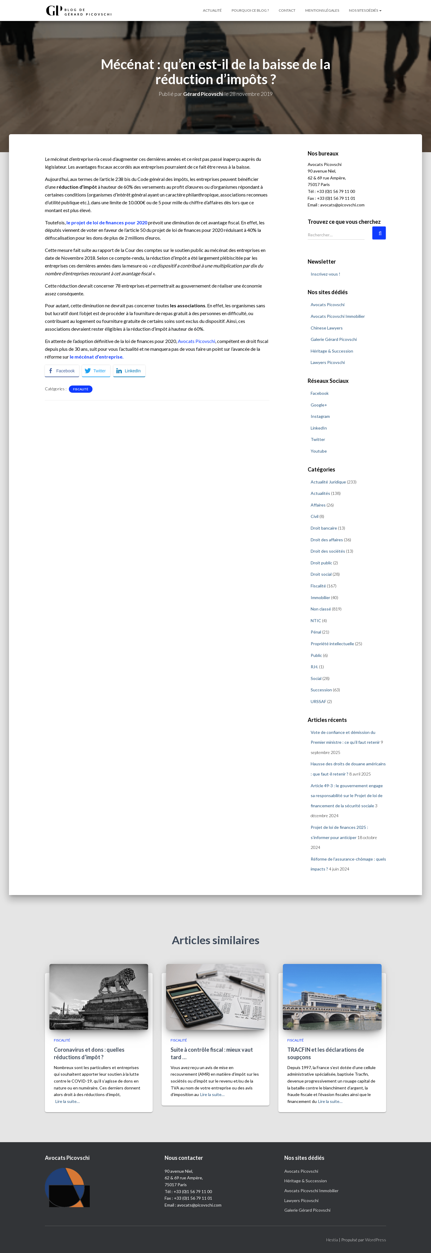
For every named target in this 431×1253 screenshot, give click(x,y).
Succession (321, 689)
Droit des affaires (327, 539)
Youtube (319, 451)
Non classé (321, 608)
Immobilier (320, 597)
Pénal (316, 631)
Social (316, 678)
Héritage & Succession (332, 350)
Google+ (319, 404)
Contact (287, 10)
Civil (314, 516)
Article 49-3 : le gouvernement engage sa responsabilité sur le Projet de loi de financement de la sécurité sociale (347, 795)
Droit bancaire (324, 527)
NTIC (316, 620)
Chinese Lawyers (327, 327)
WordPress (375, 1239)
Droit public (321, 562)
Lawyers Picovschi (328, 362)
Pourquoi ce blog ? (250, 10)
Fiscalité (80, 389)
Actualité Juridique (328, 481)
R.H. (314, 666)
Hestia (332, 1239)
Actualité (212, 10)
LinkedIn (319, 427)
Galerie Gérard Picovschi (334, 339)
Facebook (320, 393)
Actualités (320, 493)
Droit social (321, 574)
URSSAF (318, 701)
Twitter (318, 439)
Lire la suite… (67, 1101)
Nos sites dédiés (365, 10)
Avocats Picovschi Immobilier (338, 316)
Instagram (320, 416)
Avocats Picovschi (196, 341)
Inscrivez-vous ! (325, 273)
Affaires (318, 504)
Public (316, 655)
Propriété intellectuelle (332, 643)
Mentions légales (322, 10)
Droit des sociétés (328, 551)
